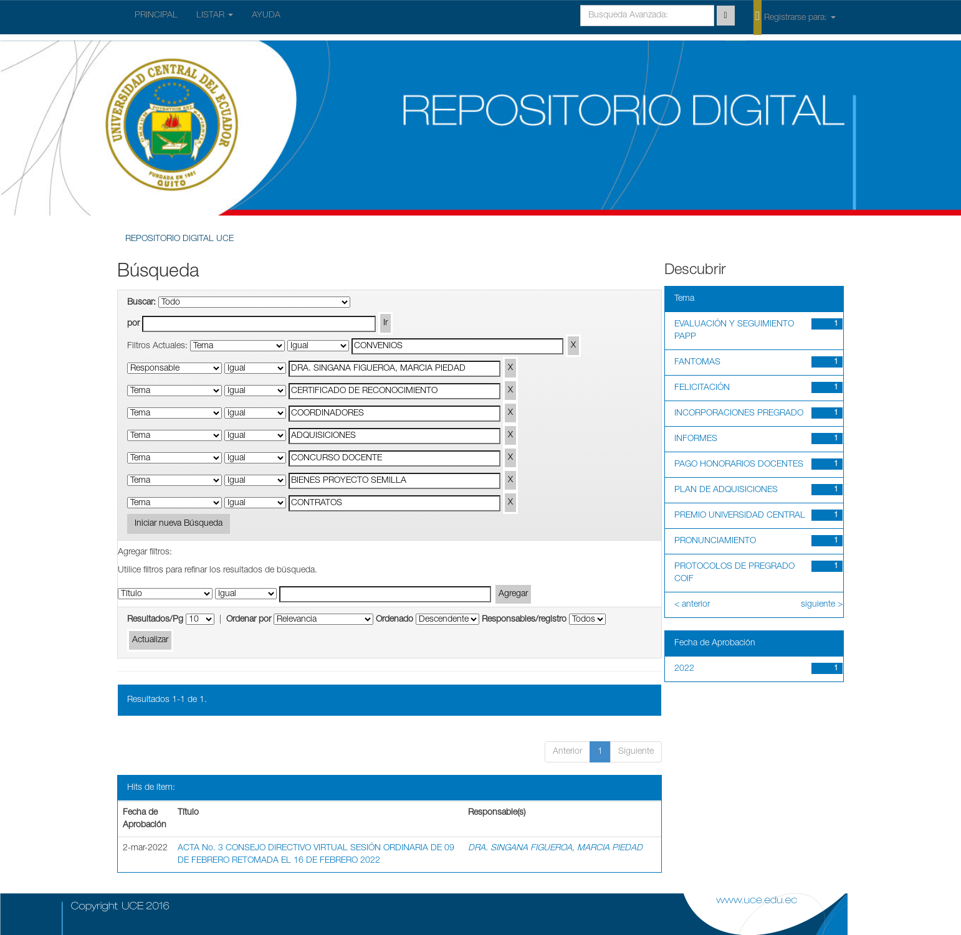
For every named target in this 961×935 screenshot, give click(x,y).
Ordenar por (248, 619)
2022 (684, 669)
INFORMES (695, 439)
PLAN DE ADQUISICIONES (726, 490)
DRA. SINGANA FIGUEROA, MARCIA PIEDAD (555, 848)
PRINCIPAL (156, 15)
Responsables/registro (524, 619)
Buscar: (141, 302)
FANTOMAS (697, 362)
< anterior (692, 604)
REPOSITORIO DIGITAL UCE (179, 239)
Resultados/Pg (155, 619)
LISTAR (214, 15)
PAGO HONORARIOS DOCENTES (738, 464)
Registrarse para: (794, 17)
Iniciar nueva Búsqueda (178, 524)
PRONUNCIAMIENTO (715, 541)
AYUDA (266, 15)
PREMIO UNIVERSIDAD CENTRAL (739, 515)
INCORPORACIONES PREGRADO (738, 413)
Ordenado (394, 619)
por (133, 324)
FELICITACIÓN (702, 388)
